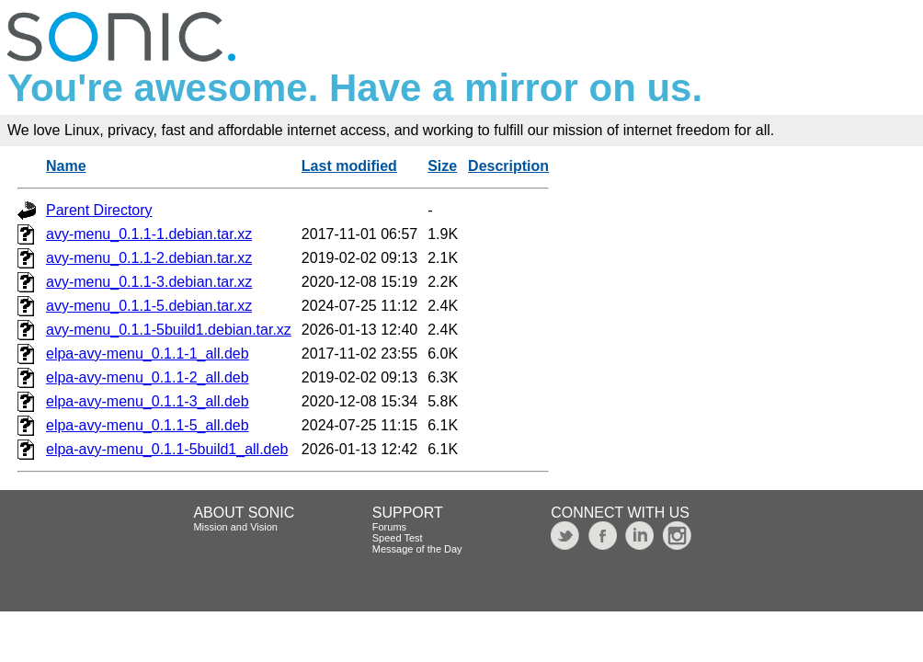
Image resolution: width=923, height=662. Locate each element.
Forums (389, 526)
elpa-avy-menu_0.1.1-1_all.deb (147, 353)
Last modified (349, 166)
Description (508, 166)
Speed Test (397, 537)
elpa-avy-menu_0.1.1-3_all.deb (147, 401)
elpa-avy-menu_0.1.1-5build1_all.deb (167, 449)
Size (442, 166)
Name (66, 166)
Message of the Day (417, 548)
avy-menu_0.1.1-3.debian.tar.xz (149, 282)
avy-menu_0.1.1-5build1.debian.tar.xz (168, 329)
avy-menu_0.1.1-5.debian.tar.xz (149, 306)
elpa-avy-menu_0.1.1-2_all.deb (147, 377)
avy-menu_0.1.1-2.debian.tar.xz (149, 258)
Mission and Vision (235, 526)
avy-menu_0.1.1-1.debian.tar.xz (149, 234)
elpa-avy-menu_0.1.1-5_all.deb (147, 425)
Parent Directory (99, 210)
